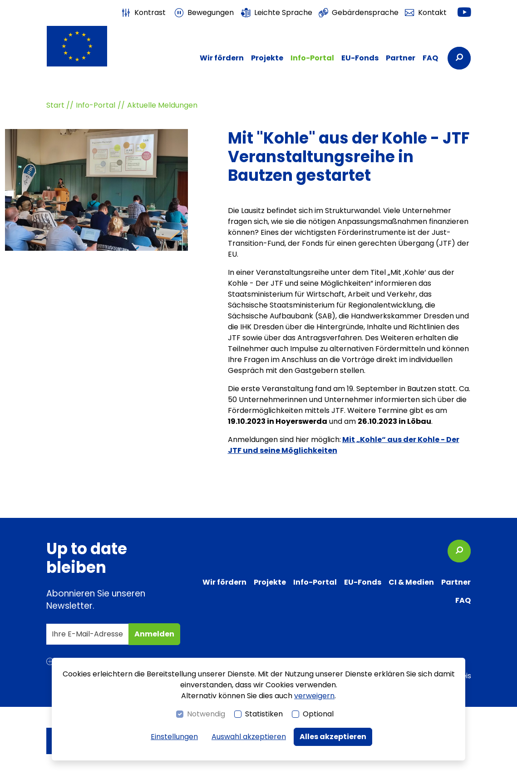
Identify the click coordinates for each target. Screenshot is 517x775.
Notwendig (206, 714)
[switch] (143, 13)
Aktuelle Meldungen (162, 105)
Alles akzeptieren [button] (333, 736)
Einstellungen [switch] (174, 736)
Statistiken (264, 714)
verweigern (314, 696)
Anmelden (156, 636)
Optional (318, 714)
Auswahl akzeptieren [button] (249, 736)
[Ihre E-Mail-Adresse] (87, 634)
